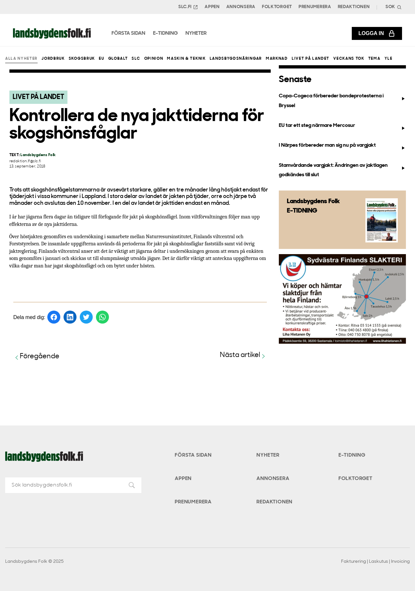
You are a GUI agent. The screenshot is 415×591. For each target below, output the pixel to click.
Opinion (153, 59)
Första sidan (193, 455)
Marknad (277, 59)
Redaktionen (354, 7)
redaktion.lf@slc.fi (25, 161)
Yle (389, 59)
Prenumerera (315, 7)
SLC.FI (188, 7)
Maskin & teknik (186, 59)
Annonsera (240, 7)
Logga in (377, 33)
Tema (374, 59)
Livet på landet (310, 59)
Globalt (118, 59)
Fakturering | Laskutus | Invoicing (375, 561)
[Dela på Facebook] (53, 317)
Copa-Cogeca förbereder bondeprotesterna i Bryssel (342, 100)
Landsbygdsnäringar (236, 59)
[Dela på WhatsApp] (102, 317)
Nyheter (267, 455)
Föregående (36, 357)
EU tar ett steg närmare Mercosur (342, 127)
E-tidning (351, 455)
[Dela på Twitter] (86, 317)
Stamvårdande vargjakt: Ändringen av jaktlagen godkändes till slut (342, 170)
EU (101, 59)
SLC (136, 59)
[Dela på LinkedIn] (70, 317)
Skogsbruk (82, 59)
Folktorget (277, 7)
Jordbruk (53, 59)
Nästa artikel (243, 355)
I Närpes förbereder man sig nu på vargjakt (342, 147)
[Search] (393, 7)
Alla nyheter (21, 59)
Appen (212, 7)
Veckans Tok (348, 59)
